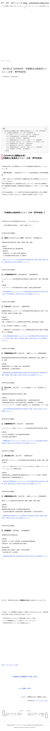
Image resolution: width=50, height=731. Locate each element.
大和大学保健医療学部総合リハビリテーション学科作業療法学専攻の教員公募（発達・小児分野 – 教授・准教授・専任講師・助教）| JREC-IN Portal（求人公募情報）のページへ (25, 338)
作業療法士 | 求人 (31, 696)
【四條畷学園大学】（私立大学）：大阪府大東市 (21, 143)
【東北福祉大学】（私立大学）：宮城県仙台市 (20, 145)
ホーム (2, 60)
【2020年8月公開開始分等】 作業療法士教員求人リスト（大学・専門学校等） (25, 131)
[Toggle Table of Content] (45, 128)
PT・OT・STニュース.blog (10, 664)
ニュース (9, 60)
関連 (7, 150)
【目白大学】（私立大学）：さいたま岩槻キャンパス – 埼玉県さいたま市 (27, 141)
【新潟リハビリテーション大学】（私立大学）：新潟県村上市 (24, 134)
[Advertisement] (25, 580)
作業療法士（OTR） (42, 696)
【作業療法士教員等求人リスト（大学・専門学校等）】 (20, 132)
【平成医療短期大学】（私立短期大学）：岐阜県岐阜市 (22, 136)
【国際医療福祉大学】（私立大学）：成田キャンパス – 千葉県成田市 (25, 147)
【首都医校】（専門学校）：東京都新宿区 (19, 148)
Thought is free (32, 727)
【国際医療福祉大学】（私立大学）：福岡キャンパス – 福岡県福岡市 (25, 140)
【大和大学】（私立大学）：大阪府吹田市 (19, 138)
